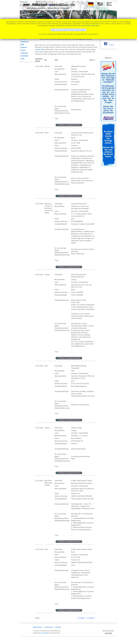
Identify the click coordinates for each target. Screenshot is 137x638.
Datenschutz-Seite (92, 25)
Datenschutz (37, 627)
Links (22, 58)
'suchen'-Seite (40, 49)
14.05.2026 (39, 66)
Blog (22, 44)
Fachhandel (24, 56)
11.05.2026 (39, 481)
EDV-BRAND (45, 633)
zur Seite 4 (91, 618)
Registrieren (25, 41)
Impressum (49, 627)
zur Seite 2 (81, 618)
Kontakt (58, 627)
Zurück (23, 50)
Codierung (24, 53)
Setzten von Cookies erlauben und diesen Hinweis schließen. (68, 30)
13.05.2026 (39, 275)
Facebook (111, 45)
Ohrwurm (24, 47)
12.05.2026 (39, 366)
